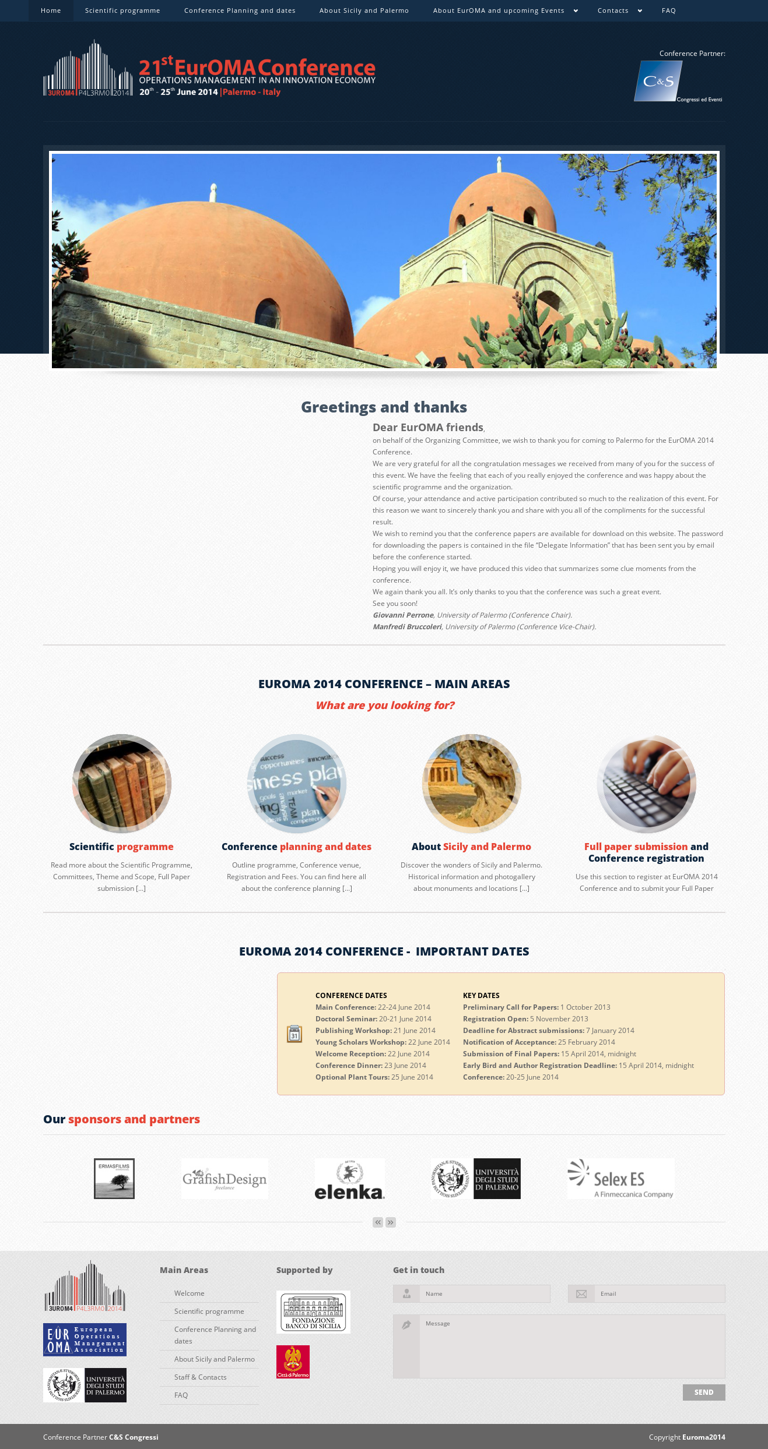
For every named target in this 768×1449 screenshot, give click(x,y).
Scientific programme (122, 10)
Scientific (121, 846)
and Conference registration (646, 852)
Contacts (614, 13)
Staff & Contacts (200, 1377)
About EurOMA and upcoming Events (499, 13)
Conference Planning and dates (240, 10)
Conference (296, 846)
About (471, 846)
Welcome (189, 1293)
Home (51, 10)
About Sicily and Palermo (364, 10)
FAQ (669, 10)
